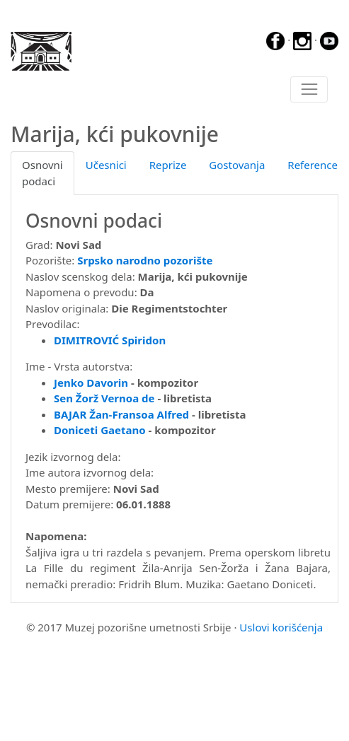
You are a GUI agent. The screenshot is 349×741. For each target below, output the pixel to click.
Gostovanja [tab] (237, 165)
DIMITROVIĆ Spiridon (110, 340)
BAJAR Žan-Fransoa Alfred (121, 414)
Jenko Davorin (91, 382)
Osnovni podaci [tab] (42, 173)
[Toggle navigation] (309, 89)
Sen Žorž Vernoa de (104, 398)
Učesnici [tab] (106, 165)
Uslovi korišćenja (281, 627)
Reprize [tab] (168, 165)
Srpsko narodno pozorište (144, 260)
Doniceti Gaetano (100, 430)
